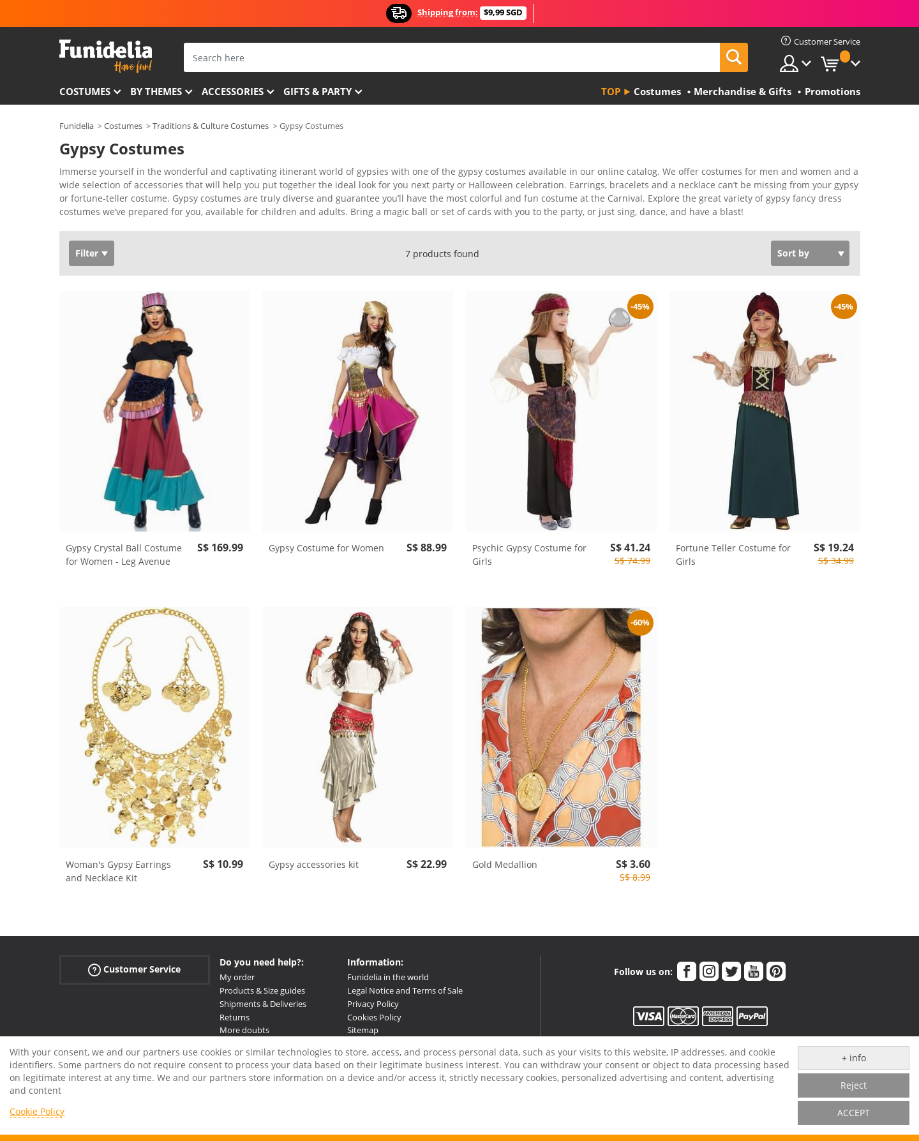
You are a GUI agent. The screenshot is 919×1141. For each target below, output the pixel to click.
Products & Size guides (262, 990)
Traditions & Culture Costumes (211, 125)
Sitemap (362, 1030)
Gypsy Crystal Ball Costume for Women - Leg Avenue (124, 554)
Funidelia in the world (388, 977)
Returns (235, 1017)
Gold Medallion (504, 864)
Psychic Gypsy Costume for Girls (529, 554)
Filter (86, 253)
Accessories (233, 91)
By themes (156, 91)
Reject (854, 1085)
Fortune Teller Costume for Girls (733, 554)
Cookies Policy (374, 1017)
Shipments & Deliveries (263, 1004)
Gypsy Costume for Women (326, 548)
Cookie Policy (37, 1111)
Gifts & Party (317, 91)
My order (237, 977)
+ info (854, 1058)
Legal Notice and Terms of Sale (405, 990)
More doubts (244, 1030)
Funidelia (76, 125)
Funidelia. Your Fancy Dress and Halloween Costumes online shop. (105, 56)
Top (610, 91)
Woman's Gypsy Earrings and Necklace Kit (118, 871)
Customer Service (134, 969)
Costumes (84, 91)
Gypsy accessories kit (314, 864)
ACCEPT (853, 1113)
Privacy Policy (373, 1004)
